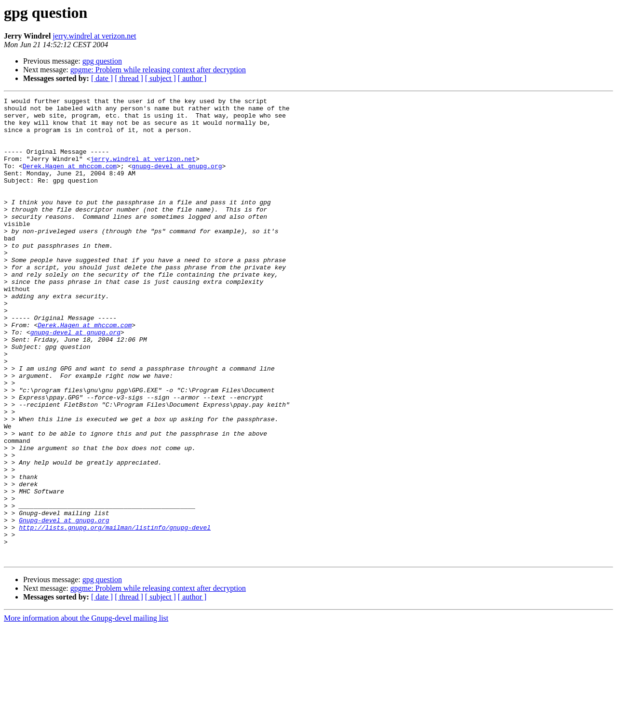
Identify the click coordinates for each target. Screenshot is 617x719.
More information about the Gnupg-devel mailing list (86, 710)
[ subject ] (160, 78)
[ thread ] (129, 78)
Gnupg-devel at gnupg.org (64, 605)
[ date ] (102, 78)
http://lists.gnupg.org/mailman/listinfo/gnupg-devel (115, 614)
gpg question (102, 61)
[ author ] (192, 78)
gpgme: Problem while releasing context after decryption (158, 70)
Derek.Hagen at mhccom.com (70, 180)
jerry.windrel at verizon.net (94, 36)
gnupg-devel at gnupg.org (177, 180)
